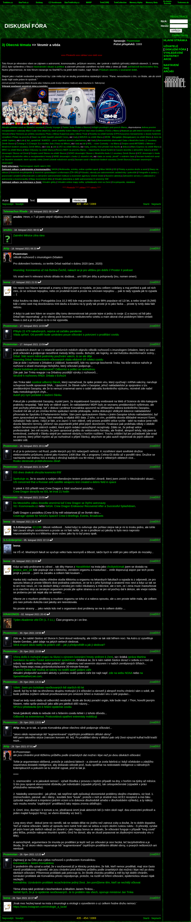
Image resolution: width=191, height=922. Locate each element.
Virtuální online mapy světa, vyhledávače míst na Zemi (84, 182)
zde (23, 140)
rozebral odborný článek (46, 382)
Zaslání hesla (180, 35)
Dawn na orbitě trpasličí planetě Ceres (50, 137)
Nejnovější (7, 204)
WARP (89, 2)
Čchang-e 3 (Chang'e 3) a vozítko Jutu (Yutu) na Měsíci (43, 143)
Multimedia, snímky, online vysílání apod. (79, 169)
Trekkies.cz (8, 2)
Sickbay (39, 2)
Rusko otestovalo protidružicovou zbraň (36, 461)
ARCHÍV (169, 71)
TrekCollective (120, 2)
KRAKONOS (11, 614)
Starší (146, 204)
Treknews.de (183, 2)
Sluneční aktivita (113, 175)
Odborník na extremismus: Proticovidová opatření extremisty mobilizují (55, 716)
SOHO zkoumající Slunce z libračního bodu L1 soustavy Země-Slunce (102, 153)
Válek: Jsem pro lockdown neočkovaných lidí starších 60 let (48, 687)
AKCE (167, 59)
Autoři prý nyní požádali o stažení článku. (37, 395)
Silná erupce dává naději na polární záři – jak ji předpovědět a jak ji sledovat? (59, 644)
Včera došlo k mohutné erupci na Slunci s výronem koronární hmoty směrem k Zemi (63, 656)
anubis (7, 229)
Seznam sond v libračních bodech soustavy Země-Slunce (102, 159)
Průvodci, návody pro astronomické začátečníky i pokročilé (108, 172)
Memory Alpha (136, 2)
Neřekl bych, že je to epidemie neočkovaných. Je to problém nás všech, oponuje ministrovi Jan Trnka (73, 892)
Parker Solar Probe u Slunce (76, 127)
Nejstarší (156, 204)
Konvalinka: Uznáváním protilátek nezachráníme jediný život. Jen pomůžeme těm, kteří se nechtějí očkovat (76, 882)
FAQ (166, 68)
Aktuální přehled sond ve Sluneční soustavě (23, 127)
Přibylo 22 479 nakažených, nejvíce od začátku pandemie (47, 331)
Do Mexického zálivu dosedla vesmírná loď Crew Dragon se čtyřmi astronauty (59, 502)
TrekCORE (104, 2)
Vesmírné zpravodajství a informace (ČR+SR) (56, 172)
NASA (54, 169)
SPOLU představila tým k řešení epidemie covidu (42, 706)
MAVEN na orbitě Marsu (91, 137)
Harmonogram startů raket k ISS (35, 166)
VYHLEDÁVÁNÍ (173, 52)
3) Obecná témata (16, 45)
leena (6, 282)
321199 (36, 527)
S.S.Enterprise (12, 540)
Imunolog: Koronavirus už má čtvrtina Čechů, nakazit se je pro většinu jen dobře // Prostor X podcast (73, 270)
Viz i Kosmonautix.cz (25, 506)
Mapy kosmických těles (41, 179)
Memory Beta (152, 2)
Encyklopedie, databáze (123, 182)
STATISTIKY (171, 55)
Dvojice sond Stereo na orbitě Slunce (48, 153)
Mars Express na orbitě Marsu (145, 146)
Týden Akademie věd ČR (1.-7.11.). (34, 619)
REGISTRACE (179, 16)
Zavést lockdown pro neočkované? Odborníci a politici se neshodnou (54, 369)
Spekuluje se (21, 478)
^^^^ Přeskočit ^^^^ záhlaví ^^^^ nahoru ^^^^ (81, 188)
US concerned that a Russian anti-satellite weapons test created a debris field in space (64, 482)
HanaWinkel (83, 566)
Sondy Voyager (53, 127)
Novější (19, 204)
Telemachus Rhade (15, 211)
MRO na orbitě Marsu (12, 150)
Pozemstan (133, 40)
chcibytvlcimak (115, 566)
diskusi (126, 146)
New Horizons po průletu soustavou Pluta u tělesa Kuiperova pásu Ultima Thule (49, 134)
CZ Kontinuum (54, 2)
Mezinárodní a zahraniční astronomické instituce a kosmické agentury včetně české (63, 175)
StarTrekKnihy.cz (71, 2)
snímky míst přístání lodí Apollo (105, 146)
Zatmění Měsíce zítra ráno (29, 235)
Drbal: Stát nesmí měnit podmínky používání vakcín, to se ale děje (52, 356)
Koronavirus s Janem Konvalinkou (33, 863)
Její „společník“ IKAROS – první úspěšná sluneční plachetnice (56, 140)
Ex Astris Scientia (167, 2)
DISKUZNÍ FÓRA (175, 49)
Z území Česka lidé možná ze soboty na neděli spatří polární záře (52, 669)
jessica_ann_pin (22, 569)
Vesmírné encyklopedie (21, 172)
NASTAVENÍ (171, 65)
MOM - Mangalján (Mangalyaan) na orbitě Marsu (128, 137)
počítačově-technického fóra (143, 66)
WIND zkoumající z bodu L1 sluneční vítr (72, 156)
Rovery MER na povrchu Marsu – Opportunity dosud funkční (85, 150)
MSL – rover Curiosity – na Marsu (103, 143)
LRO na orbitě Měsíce (68, 146)
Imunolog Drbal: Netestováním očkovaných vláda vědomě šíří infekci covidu (58, 359)
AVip (6, 248)
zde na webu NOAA (120, 672)
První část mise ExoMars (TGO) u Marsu (100, 130)
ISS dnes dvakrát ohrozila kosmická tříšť (37, 472)
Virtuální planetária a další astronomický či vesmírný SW (81, 179)
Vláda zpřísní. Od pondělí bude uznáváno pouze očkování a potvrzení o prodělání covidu (66, 334)
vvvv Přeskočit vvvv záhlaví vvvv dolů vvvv (81, 55)
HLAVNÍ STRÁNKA (175, 40)
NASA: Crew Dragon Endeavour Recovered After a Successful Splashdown (90, 506)
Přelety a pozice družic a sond (133, 169)
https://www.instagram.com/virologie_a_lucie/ (40, 906)
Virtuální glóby (49, 182)
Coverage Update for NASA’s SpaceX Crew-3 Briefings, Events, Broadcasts (58, 515)
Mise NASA (105, 169)
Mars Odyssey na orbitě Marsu (39, 150)
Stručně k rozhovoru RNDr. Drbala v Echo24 (39, 375)
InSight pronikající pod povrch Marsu (109, 127)
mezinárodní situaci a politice (48, 66)
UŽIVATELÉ (171, 46)
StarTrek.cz (24, 2)
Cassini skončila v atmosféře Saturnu (133, 150)
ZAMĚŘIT (155, 211)
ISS (115, 169)
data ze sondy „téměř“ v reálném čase (116, 156)
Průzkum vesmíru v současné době (118, 69)
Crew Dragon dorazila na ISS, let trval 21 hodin (41, 491)
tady (76, 137)
